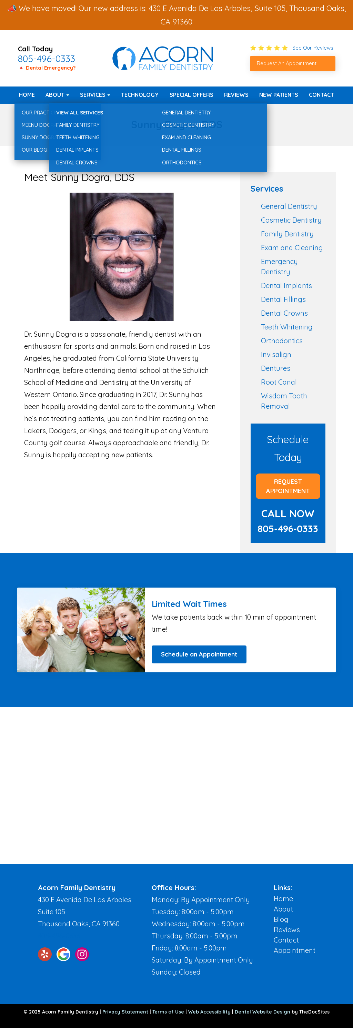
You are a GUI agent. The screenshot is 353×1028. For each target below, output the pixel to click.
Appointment (294, 950)
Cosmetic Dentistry (291, 220)
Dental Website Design (262, 1012)
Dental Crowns (284, 313)
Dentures (275, 368)
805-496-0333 (46, 58)
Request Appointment (288, 486)
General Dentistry (289, 206)
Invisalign (276, 354)
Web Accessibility (209, 1012)
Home (27, 94)
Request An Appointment (286, 63)
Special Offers (191, 94)
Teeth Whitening (287, 327)
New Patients (278, 94)
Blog (281, 919)
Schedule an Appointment (199, 654)
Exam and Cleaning (292, 247)
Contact (321, 94)
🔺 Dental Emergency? (46, 67)
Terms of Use (168, 1012)
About (55, 94)
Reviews (236, 94)
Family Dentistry (287, 234)
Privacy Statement (125, 1012)
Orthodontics (282, 340)
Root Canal (279, 382)
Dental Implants (286, 285)
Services (92, 94)
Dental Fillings (283, 299)
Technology (140, 94)
